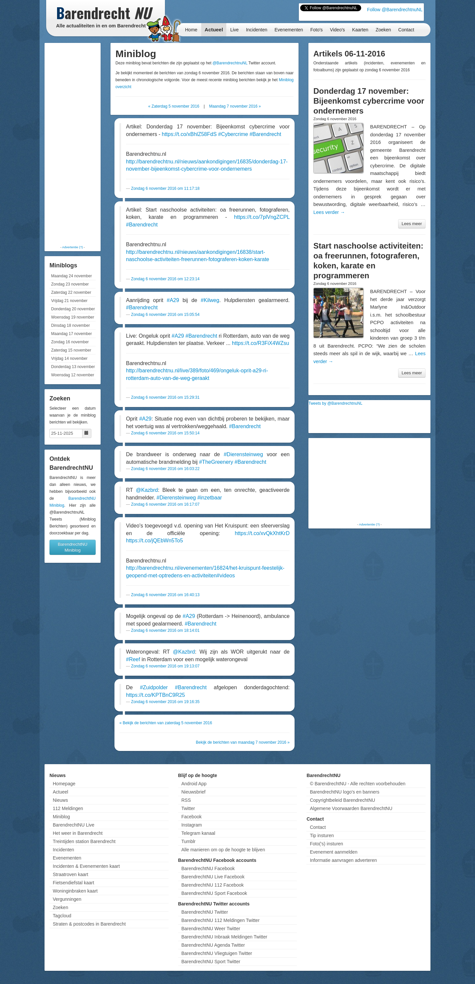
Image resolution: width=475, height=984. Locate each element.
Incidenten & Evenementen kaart (86, 866)
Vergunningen (67, 899)
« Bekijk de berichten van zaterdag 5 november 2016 (165, 723)
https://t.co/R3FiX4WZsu (260, 343)
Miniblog (61, 816)
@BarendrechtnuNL (229, 63)
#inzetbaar (209, 497)
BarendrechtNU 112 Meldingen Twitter (220, 920)
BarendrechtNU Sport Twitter (210, 961)
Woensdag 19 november (72, 317)
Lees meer (412, 223)
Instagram (191, 825)
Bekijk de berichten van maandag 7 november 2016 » (243, 742)
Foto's (316, 29)
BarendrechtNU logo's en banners (344, 792)
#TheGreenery (216, 462)
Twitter (188, 808)
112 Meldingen (68, 808)
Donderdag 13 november (73, 366)
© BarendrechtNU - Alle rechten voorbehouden (357, 783)
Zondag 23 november (70, 284)
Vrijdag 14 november (69, 358)
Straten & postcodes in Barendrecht (89, 924)
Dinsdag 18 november (70, 325)
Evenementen (288, 29)
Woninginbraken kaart (75, 891)
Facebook (191, 816)
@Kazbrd (147, 490)
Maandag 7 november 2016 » (235, 106)
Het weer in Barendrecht (78, 833)
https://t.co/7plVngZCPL (262, 217)
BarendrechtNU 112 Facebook (212, 885)
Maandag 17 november (71, 333)
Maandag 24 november (71, 276)
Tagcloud (62, 915)
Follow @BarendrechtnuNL (395, 9)
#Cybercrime (233, 134)
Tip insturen (322, 835)
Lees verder (329, 212)
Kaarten (360, 29)
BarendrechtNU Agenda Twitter (213, 945)
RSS (186, 800)
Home (191, 29)
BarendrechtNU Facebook (208, 868)
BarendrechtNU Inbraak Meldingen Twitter (224, 936)
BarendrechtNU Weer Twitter (210, 928)
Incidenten (257, 29)
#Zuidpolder (154, 687)
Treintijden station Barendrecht (84, 841)
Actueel (214, 29)
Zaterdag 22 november (71, 292)
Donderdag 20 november (73, 309)
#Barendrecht (265, 134)
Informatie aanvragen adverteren (343, 860)
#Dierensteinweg (243, 454)
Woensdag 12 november (72, 375)
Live (234, 29)
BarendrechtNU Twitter (204, 912)
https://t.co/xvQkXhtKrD (262, 533)
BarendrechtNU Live (73, 825)
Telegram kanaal (198, 833)
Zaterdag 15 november (71, 350)
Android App (193, 783)
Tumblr (188, 841)
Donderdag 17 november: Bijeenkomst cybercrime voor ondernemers (368, 100)
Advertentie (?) (72, 247)
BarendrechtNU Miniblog (72, 547)
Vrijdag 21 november (69, 300)
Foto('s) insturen (326, 843)
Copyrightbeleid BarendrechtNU (342, 800)
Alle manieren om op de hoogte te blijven (223, 849)
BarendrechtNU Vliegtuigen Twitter (216, 953)
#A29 (173, 300)
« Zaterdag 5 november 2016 (173, 106)
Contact (406, 29)
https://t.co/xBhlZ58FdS (189, 134)
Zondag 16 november (70, 342)
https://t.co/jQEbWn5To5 (154, 540)
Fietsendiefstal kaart (73, 882)
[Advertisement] (72, 144)
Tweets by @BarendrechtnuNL (335, 403)
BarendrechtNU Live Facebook (212, 876)
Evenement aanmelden (333, 852)
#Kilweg (210, 300)
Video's (337, 29)
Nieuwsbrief (193, 792)
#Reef (133, 659)
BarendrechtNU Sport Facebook (214, 893)
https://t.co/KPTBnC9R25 (155, 695)
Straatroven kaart (70, 874)
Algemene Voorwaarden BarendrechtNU (351, 808)
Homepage (64, 783)
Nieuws (60, 800)
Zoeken (383, 29)
